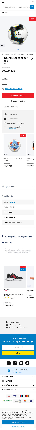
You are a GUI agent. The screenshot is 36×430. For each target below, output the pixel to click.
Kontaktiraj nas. (12, 129)
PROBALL (12, 202)
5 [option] (4, 83)
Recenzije (8, 242)
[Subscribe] (18, 353)
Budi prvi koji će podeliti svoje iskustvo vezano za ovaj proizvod (18, 54)
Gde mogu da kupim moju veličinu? (18, 236)
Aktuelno (4, 12)
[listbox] (18, 83)
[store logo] (17, 2)
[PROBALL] (32, 60)
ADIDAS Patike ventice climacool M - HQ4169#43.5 (13, 294)
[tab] (18, 186)
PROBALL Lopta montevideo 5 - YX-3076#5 (13, 159)
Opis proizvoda (10, 187)
